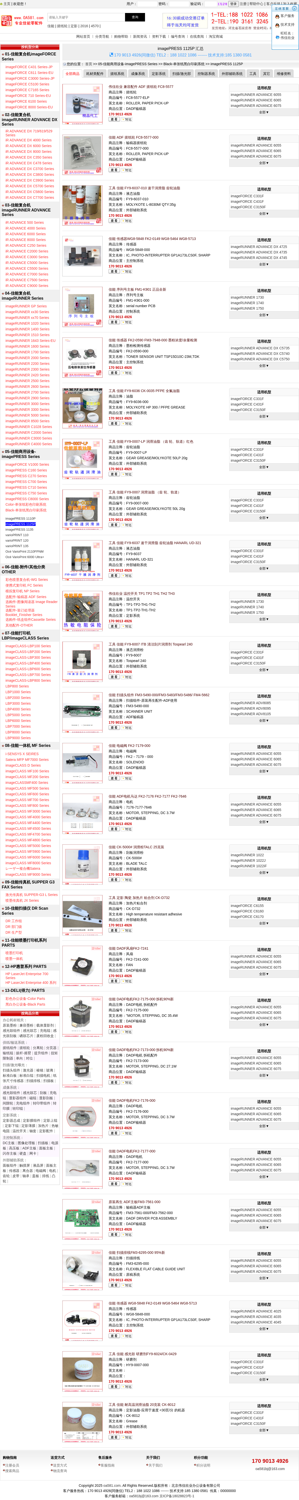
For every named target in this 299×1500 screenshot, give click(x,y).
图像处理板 (26, 1143)
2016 (84, 26)
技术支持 (288, 24)
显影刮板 (46, 1098)
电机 (52, 1171)
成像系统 (138, 74)
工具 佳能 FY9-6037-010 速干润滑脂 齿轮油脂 (144, 188)
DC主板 (9, 1143)
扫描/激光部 (181, 74)
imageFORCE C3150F (248, 207)
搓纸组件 (10, 1048)
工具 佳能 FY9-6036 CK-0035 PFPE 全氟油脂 (144, 391)
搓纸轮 (62, 26)
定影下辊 (12, 1126)
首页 (88, 64)
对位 (29, 1058)
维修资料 (284, 74)
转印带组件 (41, 1103)
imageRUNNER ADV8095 (251, 708)
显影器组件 (17, 1098)
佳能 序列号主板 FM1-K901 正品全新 (137, 289)
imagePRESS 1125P (20, 524)
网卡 (32, 1153)
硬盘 (22, 1153)
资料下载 (159, 36)
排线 (45, 1176)
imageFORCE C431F (247, 202)
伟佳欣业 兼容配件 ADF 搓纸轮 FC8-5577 (141, 87)
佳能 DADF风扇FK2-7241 (128, 948)
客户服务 (288, 16)
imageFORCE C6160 (247, 911)
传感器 (14, 1171)
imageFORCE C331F (247, 196)
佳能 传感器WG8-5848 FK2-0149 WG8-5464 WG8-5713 (152, 239)
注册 (243, 4)
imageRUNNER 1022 (247, 855)
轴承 (25, 1176)
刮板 (43, 1093)
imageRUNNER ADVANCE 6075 (256, 106)
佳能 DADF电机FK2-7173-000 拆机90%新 (141, 1050)
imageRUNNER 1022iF (249, 866)
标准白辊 (26, 1075)
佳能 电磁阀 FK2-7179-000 (129, 746)
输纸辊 (8, 1053)
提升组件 (41, 1053)
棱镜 (39, 1070)
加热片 (43, 1126)
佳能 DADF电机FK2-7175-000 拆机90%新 (141, 999)
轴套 (32, 1131)
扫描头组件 (11, 1070)
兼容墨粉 (26, 1025)
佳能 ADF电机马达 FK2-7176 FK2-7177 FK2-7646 (147, 796)
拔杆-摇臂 (23, 1053)
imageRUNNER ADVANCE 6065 (256, 100)
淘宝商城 (216, 36)
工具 (252, 74)
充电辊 (45, 1031)
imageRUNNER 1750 (247, 308)
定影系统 (159, 74)
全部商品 (72, 74)
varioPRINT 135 (16, 546)
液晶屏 (38, 1165)
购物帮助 (121, 36)
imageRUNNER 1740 (247, 303)
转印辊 (17, 1108)
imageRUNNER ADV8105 (251, 714)
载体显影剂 (45, 1025)
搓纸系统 (117, 74)
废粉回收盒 (45, 1036)
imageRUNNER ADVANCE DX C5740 (260, 354)
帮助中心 (256, 4)
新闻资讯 (140, 36)
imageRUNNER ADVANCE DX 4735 (259, 252)
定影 (74, 26)
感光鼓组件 (11, 1031)
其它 (266, 74)
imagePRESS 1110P (20, 518)
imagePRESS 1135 (19, 529)
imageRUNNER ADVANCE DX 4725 (259, 247)
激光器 (28, 1070)
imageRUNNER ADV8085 (251, 703)
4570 (95, 26)
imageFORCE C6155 (247, 906)
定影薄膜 (28, 1126)
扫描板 (48, 1081)
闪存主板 (10, 1153)
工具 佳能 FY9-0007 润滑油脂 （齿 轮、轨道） (145, 492)
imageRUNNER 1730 (247, 297)
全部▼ (264, 112)
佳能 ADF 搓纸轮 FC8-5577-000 (133, 137)
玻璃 (49, 1070)
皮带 (15, 1176)
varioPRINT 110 (16, 535)
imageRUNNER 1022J (248, 860)
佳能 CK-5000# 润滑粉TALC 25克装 (136, 847)
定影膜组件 (31, 1120)
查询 (135, 17)
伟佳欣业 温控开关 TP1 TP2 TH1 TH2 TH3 (142, 594)
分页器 (51, 1048)
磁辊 (32, 1098)
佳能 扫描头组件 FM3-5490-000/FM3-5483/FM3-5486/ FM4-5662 (159, 695)
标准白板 (10, 1075)
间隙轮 (8, 1103)
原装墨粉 (10, 1025)
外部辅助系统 (232, 74)
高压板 (14, 1148)
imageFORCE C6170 (247, 917)
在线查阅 (197, 36)
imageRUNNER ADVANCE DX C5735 (260, 348)
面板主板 (46, 1148)
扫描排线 (33, 1081)
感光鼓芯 (30, 1031)
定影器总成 (11, 1120)
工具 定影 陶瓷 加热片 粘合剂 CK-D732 (139, 898)
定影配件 (46, 1131)
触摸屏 (24, 1165)
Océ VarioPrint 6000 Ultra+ (24, 557)
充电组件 (23, 1103)
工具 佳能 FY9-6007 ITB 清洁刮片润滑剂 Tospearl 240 (151, 644)
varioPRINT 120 (16, 540)
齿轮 (6, 1176)
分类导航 (102, 36)
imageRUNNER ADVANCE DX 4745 (259, 258)
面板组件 (10, 1165)
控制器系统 (206, 74)
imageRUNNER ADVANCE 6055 (256, 95)
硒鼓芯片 (26, 1036)
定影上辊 (50, 1120)
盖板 (35, 1176)
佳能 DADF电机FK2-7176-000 (132, 1100)
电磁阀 (41, 1171)
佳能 (50, 26)
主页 (6, 4)
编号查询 (178, 36)
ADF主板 (29, 1148)
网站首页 (83, 36)
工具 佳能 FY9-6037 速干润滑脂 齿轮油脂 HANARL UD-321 (155, 543)
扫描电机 (43, 1075)
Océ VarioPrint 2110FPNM (24, 551)
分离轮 (38, 1048)
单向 (19, 1058)
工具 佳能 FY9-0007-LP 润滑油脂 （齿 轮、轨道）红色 (151, 441)
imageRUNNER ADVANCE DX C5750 (260, 359)
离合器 (27, 1171)
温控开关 (19, 1131)
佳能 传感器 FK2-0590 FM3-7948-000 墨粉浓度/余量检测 (153, 340)
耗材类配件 (95, 74)
